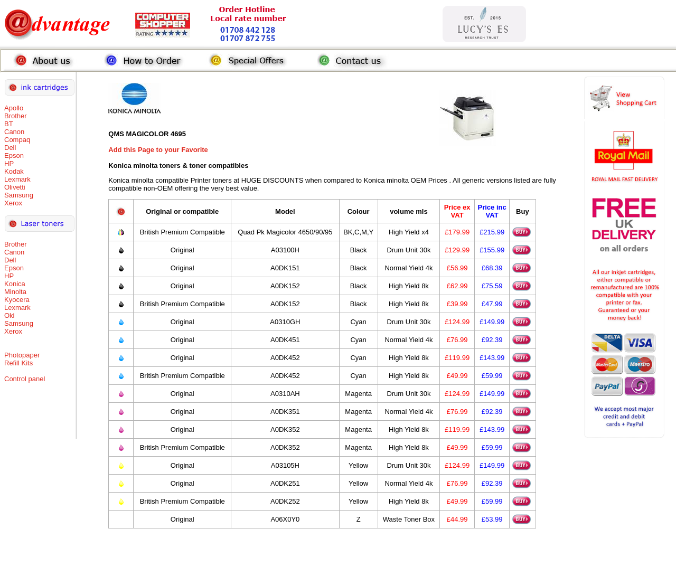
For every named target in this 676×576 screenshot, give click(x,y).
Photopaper (22, 355)
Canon (14, 132)
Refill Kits (18, 363)
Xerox (13, 203)
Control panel (24, 379)
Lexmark (17, 179)
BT (8, 124)
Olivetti (14, 187)
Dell (10, 148)
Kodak (14, 171)
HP (9, 163)
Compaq (17, 140)
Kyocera (17, 300)
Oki (9, 315)
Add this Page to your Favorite (158, 150)
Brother (15, 116)
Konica (14, 284)
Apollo (13, 108)
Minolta (15, 292)
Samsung (18, 195)
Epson (14, 155)
